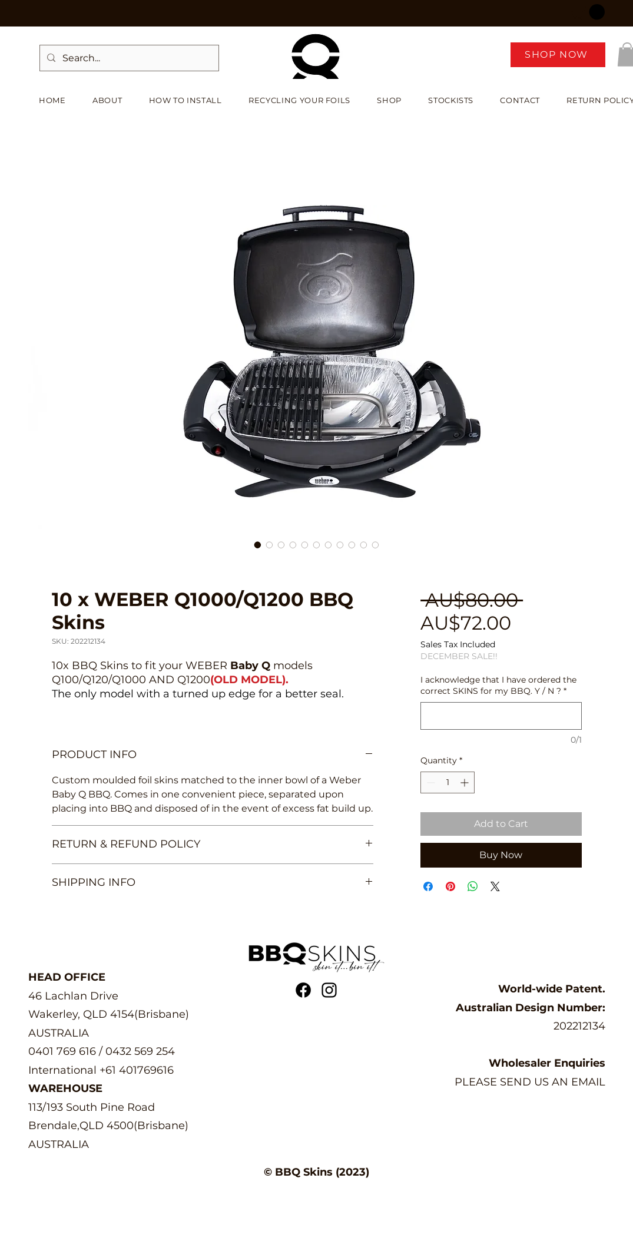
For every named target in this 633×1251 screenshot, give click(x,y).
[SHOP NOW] (558, 54)
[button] (585, 12)
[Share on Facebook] (428, 886)
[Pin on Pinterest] (450, 886)
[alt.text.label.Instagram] (329, 990)
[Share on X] (495, 886)
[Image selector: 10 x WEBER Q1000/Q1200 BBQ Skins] (258, 545)
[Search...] (128, 58)
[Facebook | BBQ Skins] (303, 990)
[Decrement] (429, 782)
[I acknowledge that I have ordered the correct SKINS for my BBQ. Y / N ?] (501, 715)
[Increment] (465, 782)
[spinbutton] (447, 782)
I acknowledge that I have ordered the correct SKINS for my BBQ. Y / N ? (498, 685)
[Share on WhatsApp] (473, 886)
